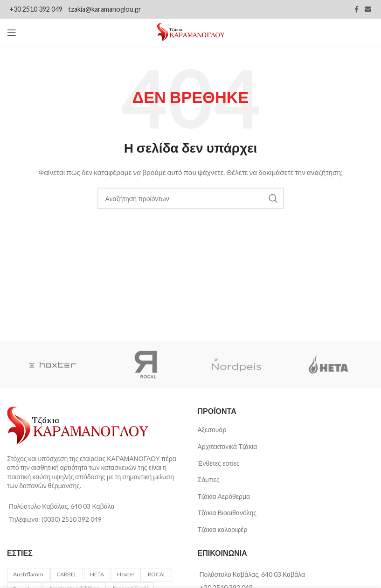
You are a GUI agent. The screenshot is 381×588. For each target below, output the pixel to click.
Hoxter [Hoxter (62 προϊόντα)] (126, 574)
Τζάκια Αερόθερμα (224, 496)
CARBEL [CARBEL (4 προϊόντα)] (66, 574)
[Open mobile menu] (11, 32)
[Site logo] (190, 32)
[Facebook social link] (356, 9)
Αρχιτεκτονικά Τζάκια (227, 446)
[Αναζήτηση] (190, 198)
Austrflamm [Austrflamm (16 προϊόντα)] (28, 574)
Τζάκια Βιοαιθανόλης (227, 513)
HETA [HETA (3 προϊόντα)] (97, 574)
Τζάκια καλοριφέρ (223, 529)
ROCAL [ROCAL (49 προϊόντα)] (157, 574)
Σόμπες (209, 479)
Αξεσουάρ (212, 430)
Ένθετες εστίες (219, 463)
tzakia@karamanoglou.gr (104, 9)
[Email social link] (368, 9)
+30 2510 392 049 (36, 9)
